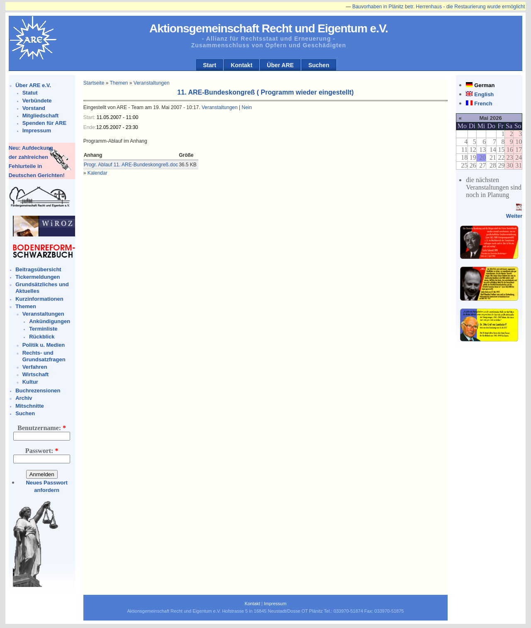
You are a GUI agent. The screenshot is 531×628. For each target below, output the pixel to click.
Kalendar (97, 173)
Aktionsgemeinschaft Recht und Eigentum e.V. (268, 28)
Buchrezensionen (37, 390)
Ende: (89, 127)
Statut (30, 93)
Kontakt (241, 65)
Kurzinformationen (39, 299)
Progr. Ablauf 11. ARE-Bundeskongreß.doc (131, 165)
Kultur (30, 382)
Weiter (514, 216)
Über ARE (280, 65)
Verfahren (34, 367)
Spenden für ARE (44, 123)
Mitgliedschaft (40, 115)
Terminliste (43, 329)
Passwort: (41, 450)
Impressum (36, 130)
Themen (25, 306)
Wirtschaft (35, 374)
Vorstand (33, 108)
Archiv (23, 398)
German (484, 85)
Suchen (318, 65)
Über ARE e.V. (33, 85)
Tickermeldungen (37, 277)
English (484, 94)
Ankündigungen (49, 321)
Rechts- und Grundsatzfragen (44, 356)
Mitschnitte (29, 406)
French (483, 103)
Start (209, 65)
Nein (246, 107)
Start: (90, 117)
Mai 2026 (490, 118)
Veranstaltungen (43, 314)
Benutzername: (41, 427)
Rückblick (41, 336)
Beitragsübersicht (38, 269)
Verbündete (37, 100)
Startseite (94, 83)
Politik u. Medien (43, 345)
